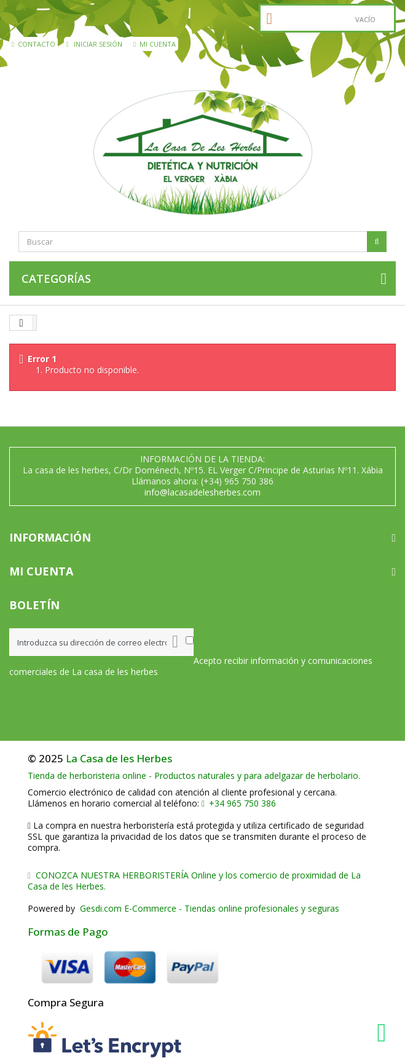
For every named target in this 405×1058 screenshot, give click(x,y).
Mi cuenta (154, 44)
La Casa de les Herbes (119, 758)
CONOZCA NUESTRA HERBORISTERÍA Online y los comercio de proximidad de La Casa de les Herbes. (194, 880)
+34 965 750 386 (239, 803)
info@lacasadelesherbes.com (202, 492)
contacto (33, 44)
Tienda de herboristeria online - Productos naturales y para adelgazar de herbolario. (194, 775)
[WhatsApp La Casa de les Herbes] (385, 1033)
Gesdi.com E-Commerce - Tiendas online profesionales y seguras (208, 908)
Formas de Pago (68, 932)
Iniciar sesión (94, 44)
